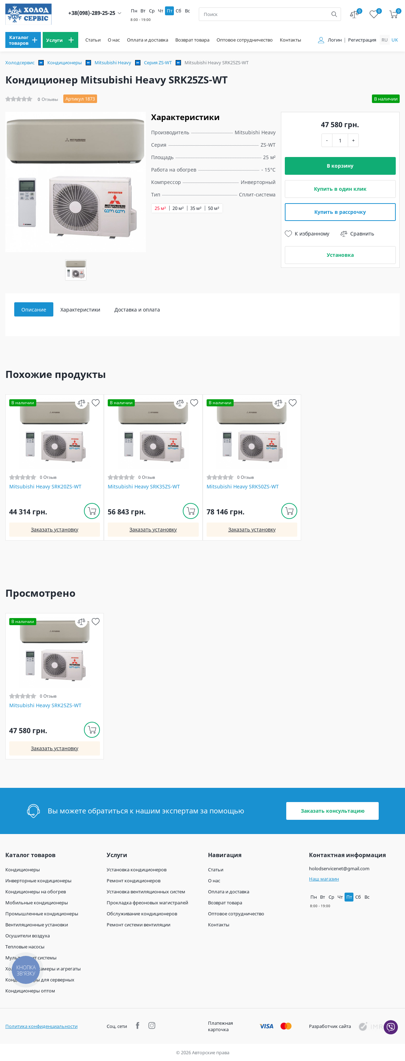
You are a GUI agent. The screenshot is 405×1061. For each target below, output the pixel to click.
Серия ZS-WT (158, 62)
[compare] (81, 402)
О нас (114, 40)
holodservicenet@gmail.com (339, 868)
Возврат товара (192, 40)
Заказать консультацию (332, 810)
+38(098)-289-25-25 (91, 13)
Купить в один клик (340, 188)
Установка (340, 254)
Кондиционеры (64, 62)
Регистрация (362, 40)
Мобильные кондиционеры (36, 902)
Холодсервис (19, 62)
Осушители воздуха (27, 935)
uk (394, 40)
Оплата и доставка (147, 40)
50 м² (213, 208)
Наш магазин (324, 879)
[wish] (95, 402)
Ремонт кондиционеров (133, 880)
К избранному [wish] (307, 233)
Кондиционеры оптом (30, 990)
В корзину (340, 165)
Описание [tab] (33, 309)
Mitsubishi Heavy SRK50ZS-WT (243, 486)
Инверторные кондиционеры (38, 880)
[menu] (23, 40)
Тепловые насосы (24, 946)
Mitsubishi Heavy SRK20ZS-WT (45, 486)
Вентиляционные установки (36, 924)
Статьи (93, 40)
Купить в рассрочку (340, 212)
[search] (334, 14)
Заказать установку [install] (54, 529)
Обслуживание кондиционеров (142, 913)
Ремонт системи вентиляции (138, 924)
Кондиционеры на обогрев (35, 891)
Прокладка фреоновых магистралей (147, 902)
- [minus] (327, 140)
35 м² (196, 208)
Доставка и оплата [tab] (137, 309)
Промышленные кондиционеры (41, 913)
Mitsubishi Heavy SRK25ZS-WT (45, 705)
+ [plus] (353, 140)
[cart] (393, 14)
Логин (335, 40)
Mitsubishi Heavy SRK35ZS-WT (144, 486)
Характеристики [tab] (80, 309)
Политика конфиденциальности (41, 1026)
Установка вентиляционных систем (146, 891)
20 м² (178, 208)
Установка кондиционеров (136, 869)
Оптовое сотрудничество (245, 40)
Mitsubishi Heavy (113, 62)
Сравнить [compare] (357, 233)
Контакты (290, 40)
